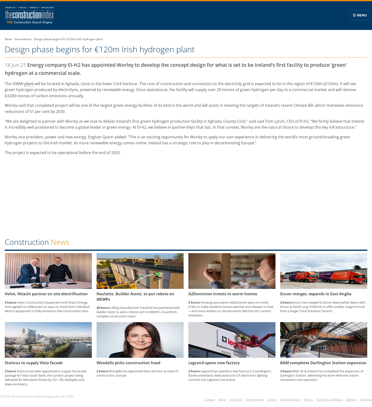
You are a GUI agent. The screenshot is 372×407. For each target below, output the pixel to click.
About (222, 399)
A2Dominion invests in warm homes (222, 293)
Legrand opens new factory (214, 362)
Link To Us (235, 399)
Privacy (308, 399)
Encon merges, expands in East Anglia (315, 293)
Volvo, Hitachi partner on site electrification (46, 293)
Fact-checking (255, 399)
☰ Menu (360, 15)
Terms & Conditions (329, 399)
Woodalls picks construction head (128, 362)
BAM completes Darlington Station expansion (323, 362)
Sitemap (351, 399)
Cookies (272, 399)
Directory (366, 399)
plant (29, 83)
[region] (186, 198)
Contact (210, 399)
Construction (37, 242)
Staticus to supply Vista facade (34, 362)
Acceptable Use (290, 399)
